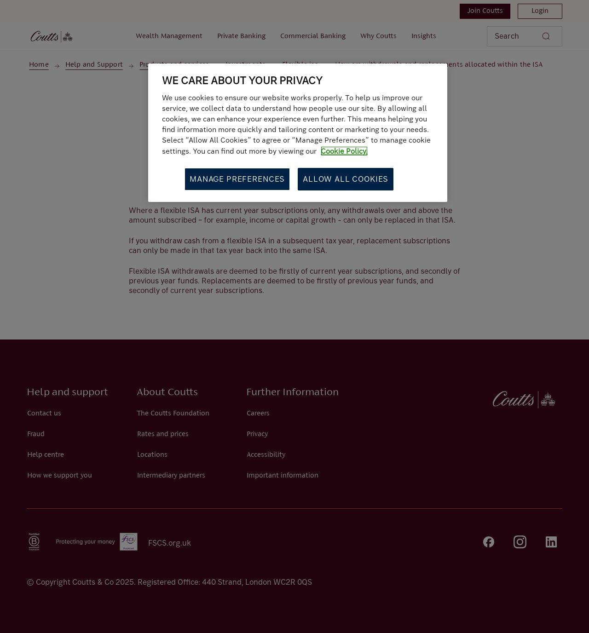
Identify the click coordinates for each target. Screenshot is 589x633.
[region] (297, 132)
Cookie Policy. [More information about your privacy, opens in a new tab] (344, 151)
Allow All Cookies (345, 179)
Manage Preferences (237, 179)
